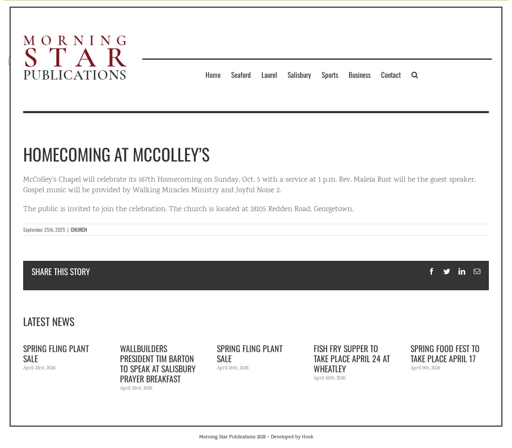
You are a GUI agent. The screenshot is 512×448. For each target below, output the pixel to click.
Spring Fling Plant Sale (56, 353)
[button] (414, 74)
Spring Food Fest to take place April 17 (445, 353)
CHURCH (79, 229)
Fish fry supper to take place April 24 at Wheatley (352, 358)
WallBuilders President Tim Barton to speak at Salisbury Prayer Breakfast (158, 363)
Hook (307, 437)
